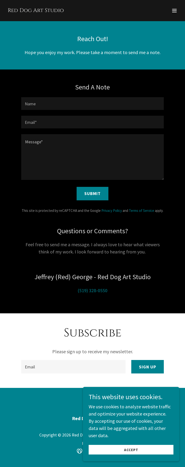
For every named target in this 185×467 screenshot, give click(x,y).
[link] (36, 10)
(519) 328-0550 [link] (92, 290)
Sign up (147, 367)
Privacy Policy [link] (111, 210)
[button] (174, 10)
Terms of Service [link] (141, 210)
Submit (92, 193)
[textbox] (92, 103)
